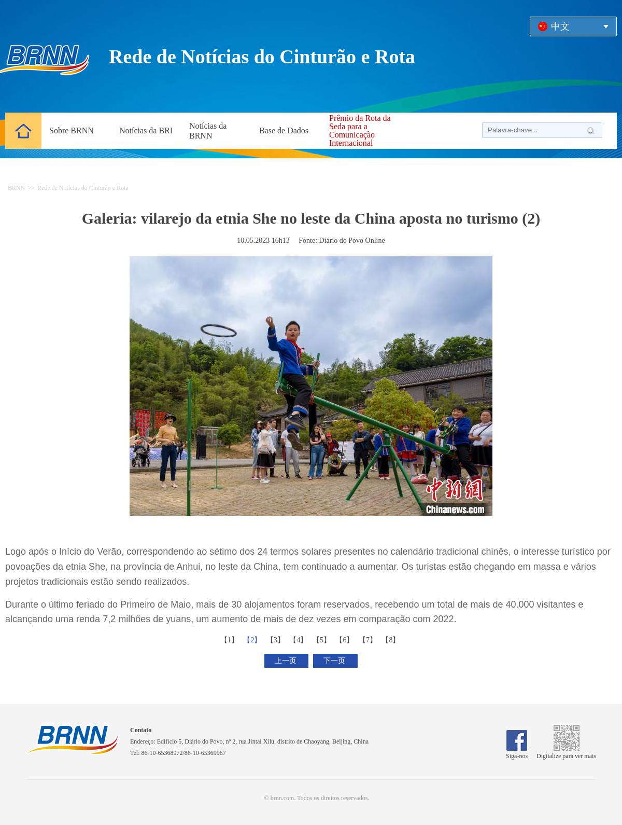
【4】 (299, 640)
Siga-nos (517, 752)
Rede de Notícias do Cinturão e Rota (83, 187)
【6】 (345, 640)
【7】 (369, 640)
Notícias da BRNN (208, 130)
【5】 (323, 640)
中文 (560, 26)
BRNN (16, 187)
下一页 (335, 661)
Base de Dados (283, 130)
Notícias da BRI (146, 130)
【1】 (230, 640)
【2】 (253, 640)
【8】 (391, 640)
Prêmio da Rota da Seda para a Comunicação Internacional (360, 130)
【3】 (276, 640)
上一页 (287, 661)
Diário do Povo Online (352, 240)
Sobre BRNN (71, 130)
